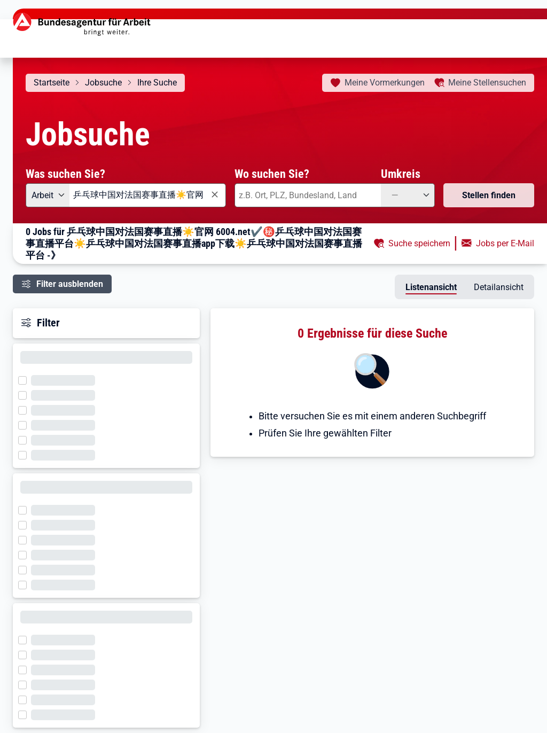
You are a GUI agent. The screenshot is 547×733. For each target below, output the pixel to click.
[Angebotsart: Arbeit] (47, 195)
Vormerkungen (385, 82)
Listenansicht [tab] (431, 287)
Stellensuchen (487, 82)
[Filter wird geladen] (25, 379)
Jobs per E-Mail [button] (505, 243)
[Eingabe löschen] (214, 195)
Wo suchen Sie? (272, 174)
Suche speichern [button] (419, 243)
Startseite (51, 82)
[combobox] (147, 195)
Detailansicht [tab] (498, 287)
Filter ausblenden (69, 284)
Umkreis (400, 174)
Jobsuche (103, 82)
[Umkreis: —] (408, 195)
